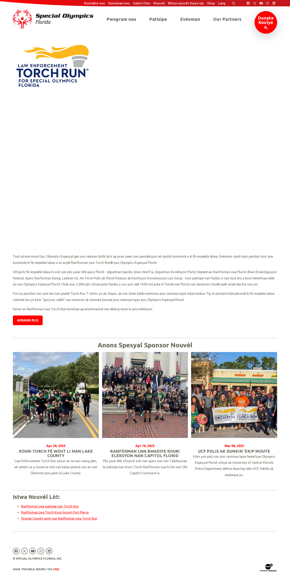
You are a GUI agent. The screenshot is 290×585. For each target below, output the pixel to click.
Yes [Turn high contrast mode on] (50, 569)
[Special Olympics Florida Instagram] (267, 3)
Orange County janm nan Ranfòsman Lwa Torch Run (59, 518)
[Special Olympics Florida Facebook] (248, 3)
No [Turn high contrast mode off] (57, 569)
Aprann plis (27, 320)
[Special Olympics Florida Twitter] (254, 3)
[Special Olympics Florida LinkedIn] (274, 3)
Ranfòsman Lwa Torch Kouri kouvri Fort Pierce (55, 512)
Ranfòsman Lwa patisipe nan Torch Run (50, 506)
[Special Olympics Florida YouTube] (261, 3)
